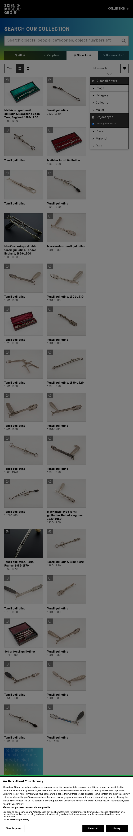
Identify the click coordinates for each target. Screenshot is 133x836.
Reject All (93, 829)
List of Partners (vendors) (16, 820)
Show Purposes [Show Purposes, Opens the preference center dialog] (13, 829)
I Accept (117, 829)
